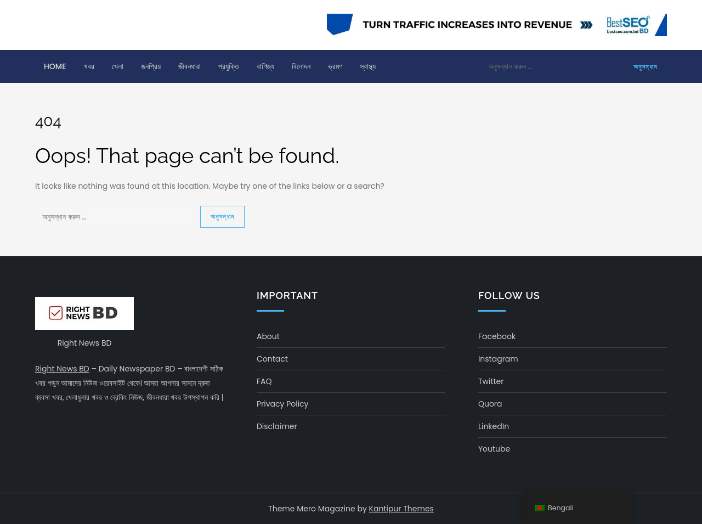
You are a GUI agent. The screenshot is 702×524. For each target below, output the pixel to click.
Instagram (498, 358)
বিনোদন (301, 66)
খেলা (117, 66)
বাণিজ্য (265, 66)
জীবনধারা (189, 66)
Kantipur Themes (401, 508)
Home (55, 66)
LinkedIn (493, 426)
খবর (89, 66)
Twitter (491, 381)
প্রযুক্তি (228, 66)
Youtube (494, 448)
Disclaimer (277, 426)
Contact (272, 358)
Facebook (497, 336)
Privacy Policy (283, 403)
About (268, 336)
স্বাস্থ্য (368, 66)
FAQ (264, 381)
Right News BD (62, 368)
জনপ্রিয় (151, 66)
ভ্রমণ (335, 66)
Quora (490, 403)
